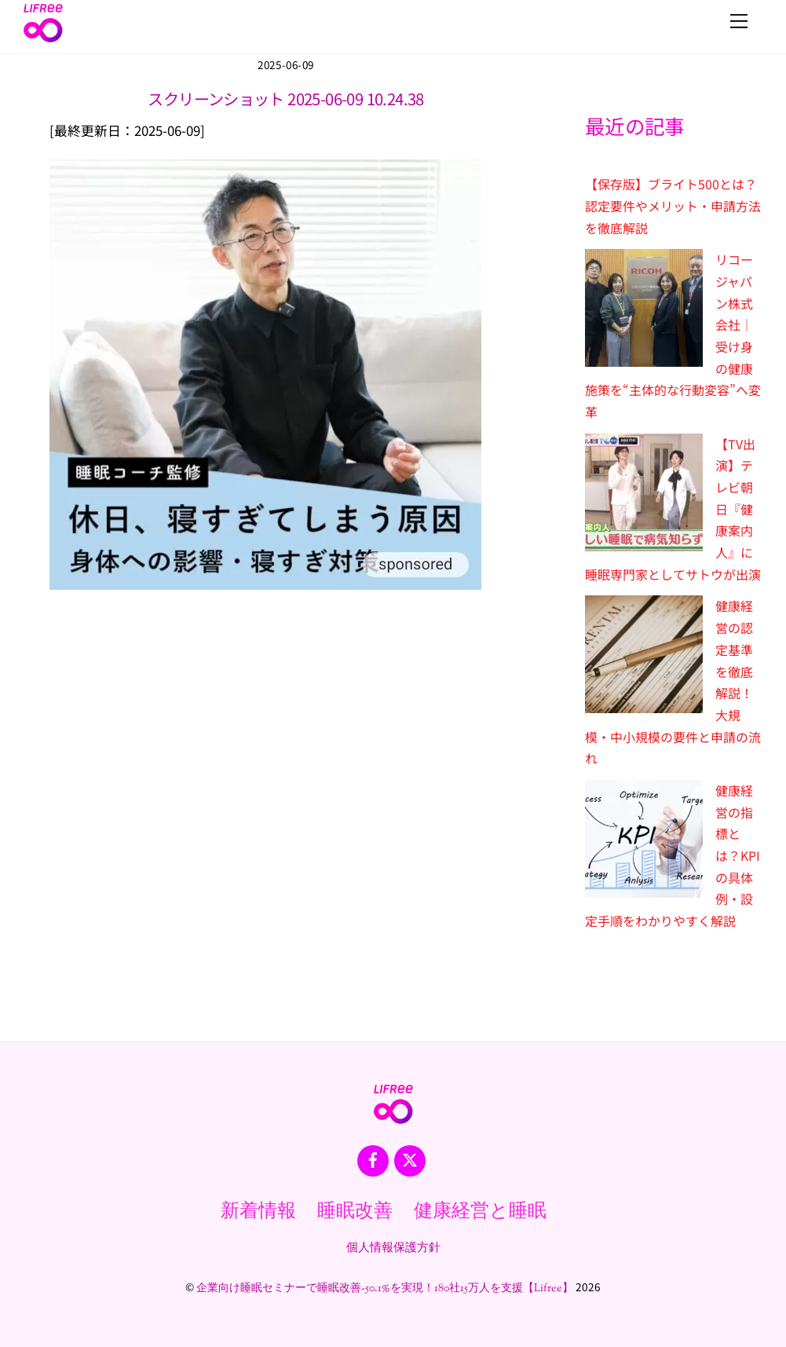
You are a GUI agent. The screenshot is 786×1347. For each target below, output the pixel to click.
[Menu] (739, 21)
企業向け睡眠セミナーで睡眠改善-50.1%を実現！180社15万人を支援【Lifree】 (384, 1289)
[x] (410, 1160)
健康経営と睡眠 (480, 1212)
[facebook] (373, 1160)
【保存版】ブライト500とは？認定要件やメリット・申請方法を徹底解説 (673, 205)
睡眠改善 (355, 1212)
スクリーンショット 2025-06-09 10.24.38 (285, 98)
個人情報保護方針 (393, 1248)
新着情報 (258, 1212)
